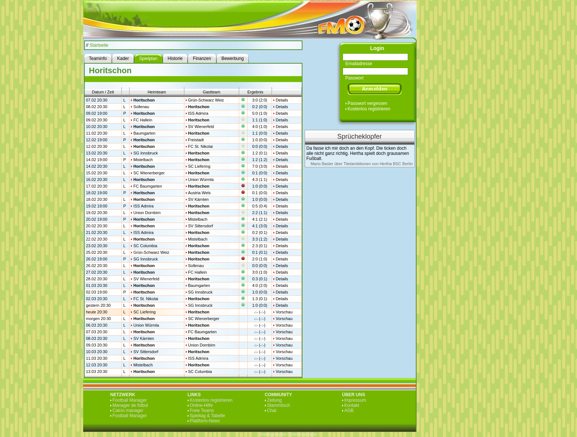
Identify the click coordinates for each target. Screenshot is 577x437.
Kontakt (352, 405)
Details (282, 100)
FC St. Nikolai (200, 146)
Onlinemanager (302, 434)
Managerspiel (272, 434)
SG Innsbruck (145, 153)
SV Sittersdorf (200, 226)
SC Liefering (199, 166)
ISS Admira (198, 113)
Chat (271, 410)
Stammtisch (278, 405)
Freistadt (196, 140)
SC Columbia (145, 246)
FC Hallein (142, 120)
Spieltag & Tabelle (207, 415)
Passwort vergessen (367, 103)
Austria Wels (199, 193)
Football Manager (130, 400)
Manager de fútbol (130, 405)
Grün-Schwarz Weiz (206, 100)
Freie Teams (202, 410)
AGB (349, 410)
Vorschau (284, 312)
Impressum (355, 400)
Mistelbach (143, 159)
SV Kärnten (198, 199)
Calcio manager (128, 410)
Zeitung (274, 400)
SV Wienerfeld (201, 126)
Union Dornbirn (146, 212)
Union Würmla (201, 179)
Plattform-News (205, 420)
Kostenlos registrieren (369, 108)
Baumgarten (144, 133)
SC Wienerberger (148, 173)
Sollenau (141, 106)
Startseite (99, 45)
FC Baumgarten (147, 186)
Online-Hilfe (201, 405)
